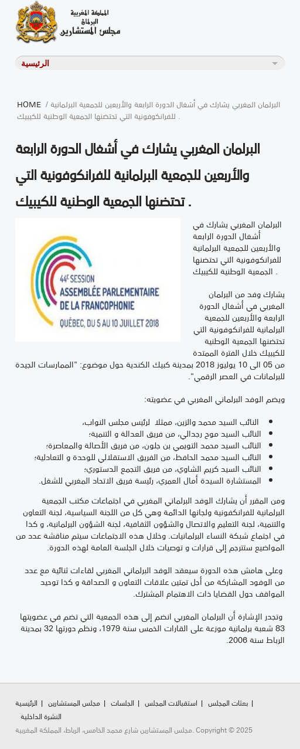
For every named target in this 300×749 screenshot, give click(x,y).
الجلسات (122, 702)
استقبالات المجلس (171, 702)
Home (29, 104)
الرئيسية (26, 702)
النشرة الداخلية (41, 716)
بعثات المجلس (228, 702)
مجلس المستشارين (74, 702)
